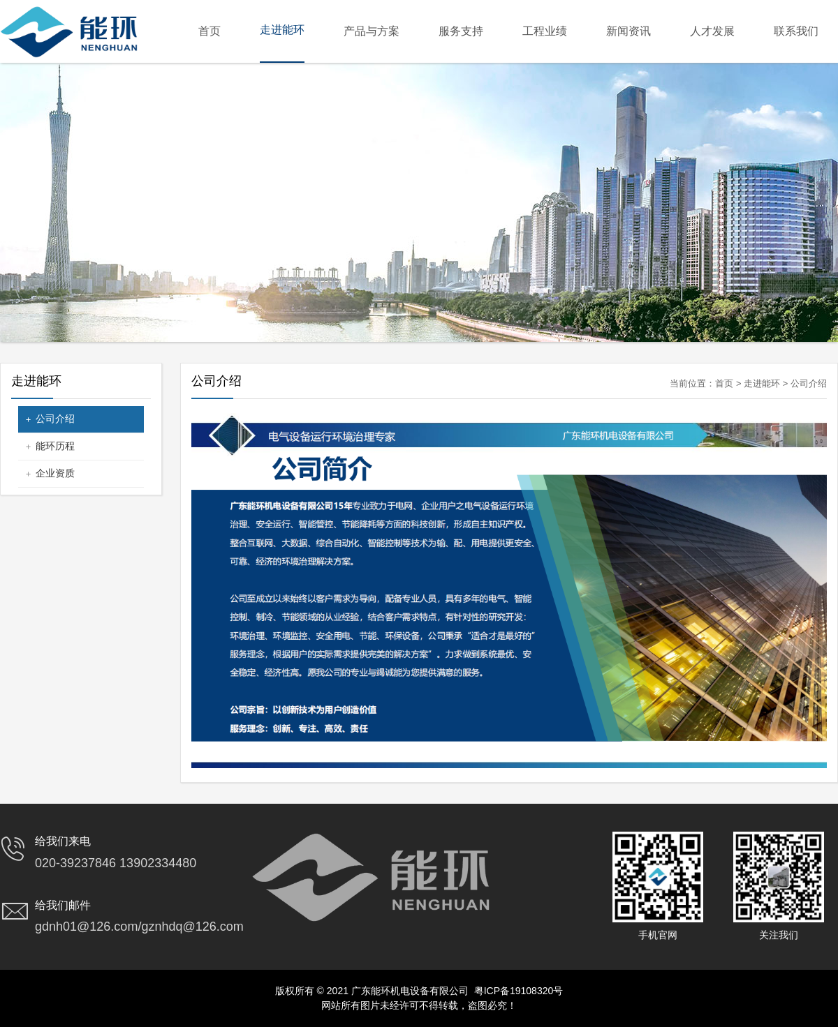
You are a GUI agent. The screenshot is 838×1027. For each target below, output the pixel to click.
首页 (724, 383)
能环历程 (55, 445)
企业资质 (55, 473)
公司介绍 (55, 418)
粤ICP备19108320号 (519, 990)
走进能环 (762, 383)
